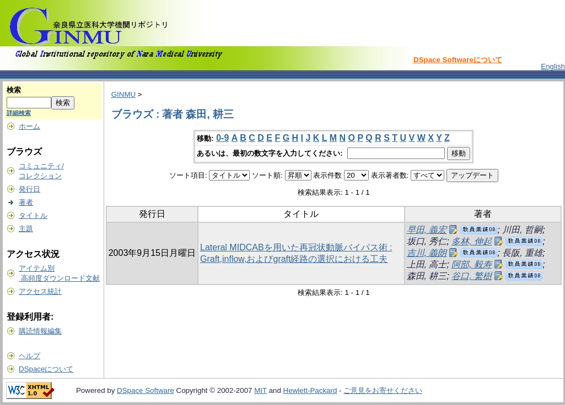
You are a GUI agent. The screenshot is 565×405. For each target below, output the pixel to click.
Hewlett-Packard (310, 390)
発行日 (29, 189)
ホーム (29, 126)
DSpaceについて (46, 369)
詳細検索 (19, 113)
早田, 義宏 (427, 229)
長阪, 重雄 (522, 253)
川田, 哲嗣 (522, 229)
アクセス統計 (40, 291)
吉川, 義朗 (427, 253)
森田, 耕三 (427, 276)
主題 (26, 229)
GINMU (123, 94)
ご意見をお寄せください (382, 390)
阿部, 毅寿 (471, 264)
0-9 (222, 138)
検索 (14, 90)
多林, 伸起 (471, 241)
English (553, 66)
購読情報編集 (40, 331)
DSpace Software (145, 390)
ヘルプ (29, 356)
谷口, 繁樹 (471, 276)
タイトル (33, 215)
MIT (260, 390)
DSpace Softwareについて (457, 60)
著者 (26, 202)
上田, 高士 (427, 264)
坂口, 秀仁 (427, 241)
